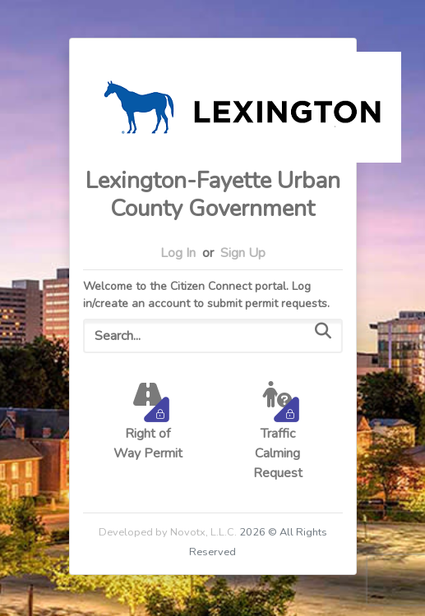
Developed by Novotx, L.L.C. (168, 532)
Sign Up (243, 253)
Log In (178, 253)
